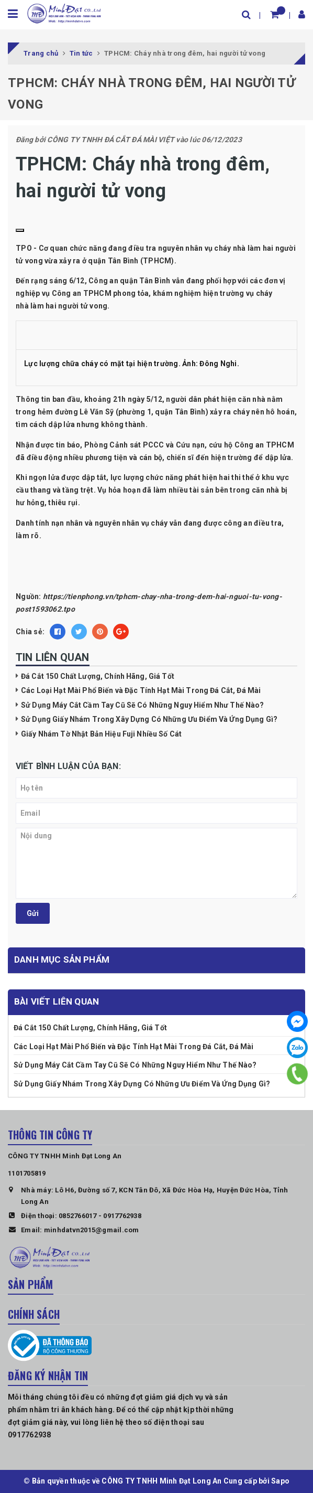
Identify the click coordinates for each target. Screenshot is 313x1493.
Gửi (33, 913)
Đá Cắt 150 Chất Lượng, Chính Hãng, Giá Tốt (97, 676)
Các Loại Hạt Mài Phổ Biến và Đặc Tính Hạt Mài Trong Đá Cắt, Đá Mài (141, 690)
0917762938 (122, 1216)
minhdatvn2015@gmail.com (91, 1230)
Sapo (280, 1481)
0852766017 (78, 1216)
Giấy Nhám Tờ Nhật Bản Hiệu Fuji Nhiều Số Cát (101, 734)
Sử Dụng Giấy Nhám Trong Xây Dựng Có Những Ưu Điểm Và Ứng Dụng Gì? (149, 719)
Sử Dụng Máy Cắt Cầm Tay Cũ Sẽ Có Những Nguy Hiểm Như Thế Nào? (142, 705)
